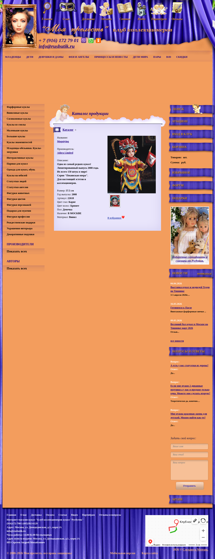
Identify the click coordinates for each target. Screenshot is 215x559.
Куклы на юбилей (17, 175)
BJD (168, 56)
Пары (157, 56)
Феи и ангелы (79, 56)
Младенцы (13, 56)
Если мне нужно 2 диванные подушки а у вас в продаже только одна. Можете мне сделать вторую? (190, 389)
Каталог (68, 129)
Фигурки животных (18, 193)
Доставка (36, 514)
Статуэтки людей (16, 181)
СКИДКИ (181, 56)
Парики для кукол (17, 163)
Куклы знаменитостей (19, 142)
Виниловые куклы (17, 112)
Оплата (50, 514)
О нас (23, 514)
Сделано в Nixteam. (195, 549)
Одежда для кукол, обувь (21, 169)
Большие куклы (16, 136)
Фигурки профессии (18, 216)
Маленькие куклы (17, 130)
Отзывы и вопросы (110, 514)
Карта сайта (150, 553)
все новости (177, 340)
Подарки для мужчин (19, 210)
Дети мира (140, 56)
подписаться (204, 273)
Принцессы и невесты (111, 56)
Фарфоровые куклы (18, 106)
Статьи (63, 514)
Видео (74, 514)
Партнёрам (88, 514)
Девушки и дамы (50, 56)
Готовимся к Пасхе (181, 307)
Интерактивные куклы (20, 157)
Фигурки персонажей (19, 204)
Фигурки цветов (16, 199)
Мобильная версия (122, 553)
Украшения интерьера (19, 228)
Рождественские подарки (21, 222)
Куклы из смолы (16, 124)
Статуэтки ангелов (17, 187)
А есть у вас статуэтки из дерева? (189, 365)
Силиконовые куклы (19, 118)
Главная (11, 514)
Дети (29, 56)
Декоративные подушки (20, 234)
